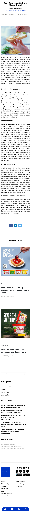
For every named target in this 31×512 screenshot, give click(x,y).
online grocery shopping (8, 444)
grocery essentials (6, 446)
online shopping (16, 446)
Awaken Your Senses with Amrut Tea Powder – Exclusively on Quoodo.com (13, 417)
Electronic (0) (5, 392)
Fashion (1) (4, 390)
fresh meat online (18, 448)
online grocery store (7, 448)
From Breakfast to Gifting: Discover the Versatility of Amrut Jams (15, 290)
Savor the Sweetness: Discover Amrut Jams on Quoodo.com (14, 350)
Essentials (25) (5, 395)
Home (11, 8)
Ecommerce (18, 8)
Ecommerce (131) (6, 387)
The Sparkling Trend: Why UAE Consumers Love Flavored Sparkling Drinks (13, 424)
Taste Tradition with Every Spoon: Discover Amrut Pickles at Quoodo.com (12, 431)
